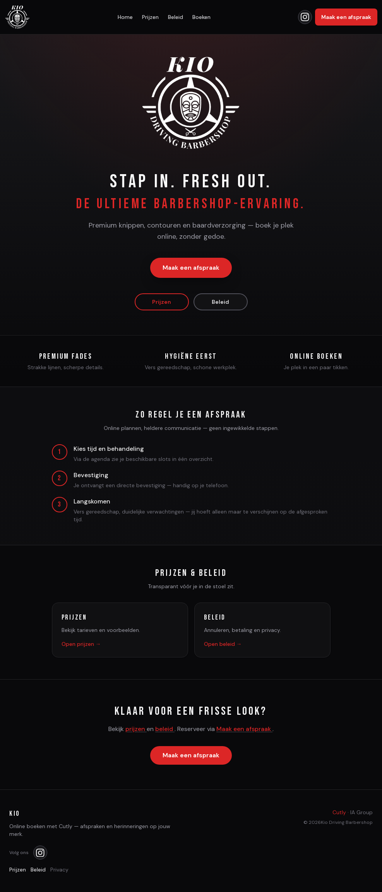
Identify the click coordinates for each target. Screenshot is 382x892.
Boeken (201, 17)
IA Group (361, 812)
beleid (165, 730)
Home (125, 17)
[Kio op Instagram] (305, 17)
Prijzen (150, 17)
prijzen (136, 730)
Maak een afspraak (346, 17)
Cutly (339, 812)
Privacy (59, 869)
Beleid (175, 17)
